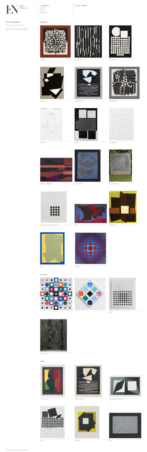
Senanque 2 (112, 225)
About (42, 10)
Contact (43, 12)
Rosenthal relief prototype (49, 225)
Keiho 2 (77, 142)
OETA (42, 440)
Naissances (43, 353)
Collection (44, 6)
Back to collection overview (17, 29)
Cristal (42, 101)
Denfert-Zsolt (79, 101)
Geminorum (113, 101)
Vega (110, 440)
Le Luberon (112, 142)
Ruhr (76, 225)
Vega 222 (77, 266)
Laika (111, 312)
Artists (43, 8)
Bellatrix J (112, 59)
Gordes (42, 142)
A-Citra (42, 59)
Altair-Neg (78, 59)
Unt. (41, 266)
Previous (75, 8)
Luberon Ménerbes (46, 184)
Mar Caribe (78, 184)
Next (79, 8)
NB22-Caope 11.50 (114, 184)
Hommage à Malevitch (116, 399)
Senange (77, 440)
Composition (44, 399)
